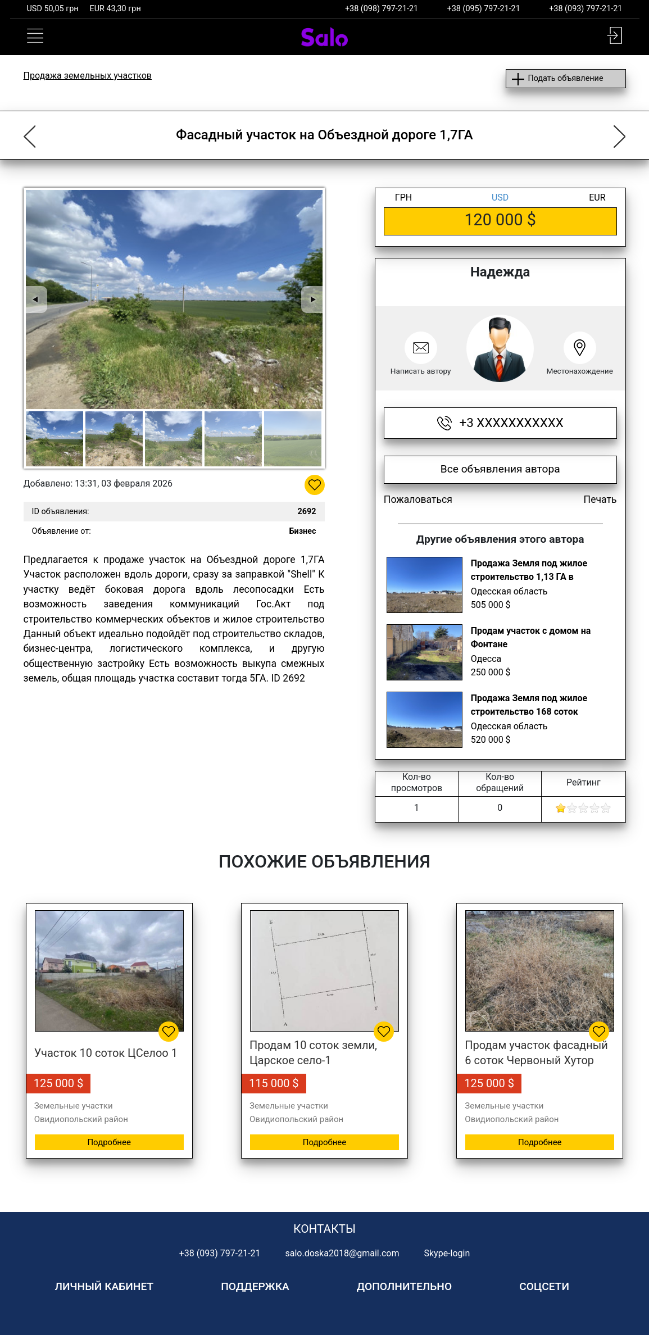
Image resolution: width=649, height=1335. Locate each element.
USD (500, 197)
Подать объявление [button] (565, 78)
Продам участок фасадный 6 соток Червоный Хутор (536, 1052)
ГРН (403, 197)
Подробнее (109, 1142)
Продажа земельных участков (88, 75)
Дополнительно (404, 1286)
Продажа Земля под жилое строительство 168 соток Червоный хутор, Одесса (529, 706)
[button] (614, 35)
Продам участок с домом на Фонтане (531, 637)
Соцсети (544, 1286)
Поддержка (255, 1286)
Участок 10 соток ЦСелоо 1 (106, 1053)
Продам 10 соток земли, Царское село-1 (313, 1052)
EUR (597, 197)
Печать (600, 499)
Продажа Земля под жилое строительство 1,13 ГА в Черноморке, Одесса (529, 571)
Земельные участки (73, 1106)
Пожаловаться (418, 499)
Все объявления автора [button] (500, 468)
